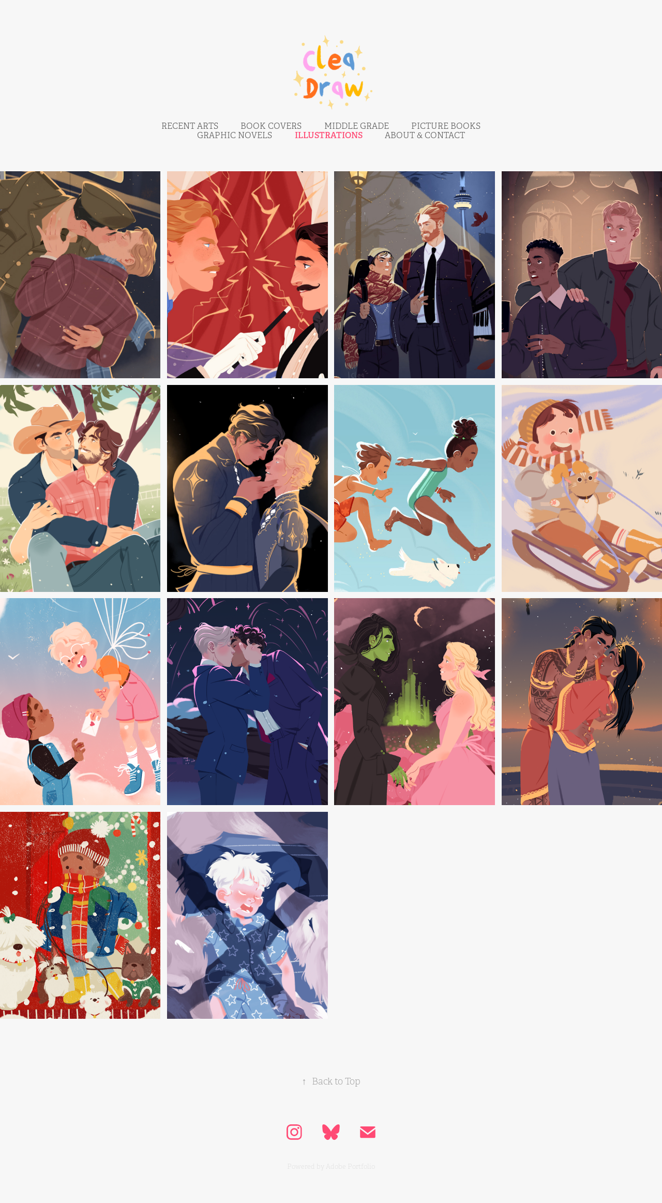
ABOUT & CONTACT (425, 135)
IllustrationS (329, 135)
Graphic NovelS (234, 135)
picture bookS (445, 126)
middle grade (356, 126)
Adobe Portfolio (350, 1167)
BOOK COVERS (271, 126)
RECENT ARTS (189, 126)
